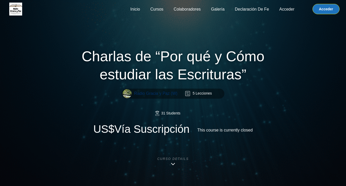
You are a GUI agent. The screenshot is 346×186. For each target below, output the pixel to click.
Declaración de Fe (252, 9)
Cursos (156, 9)
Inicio (135, 9)
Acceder (286, 9)
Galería (217, 9)
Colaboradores (187, 9)
